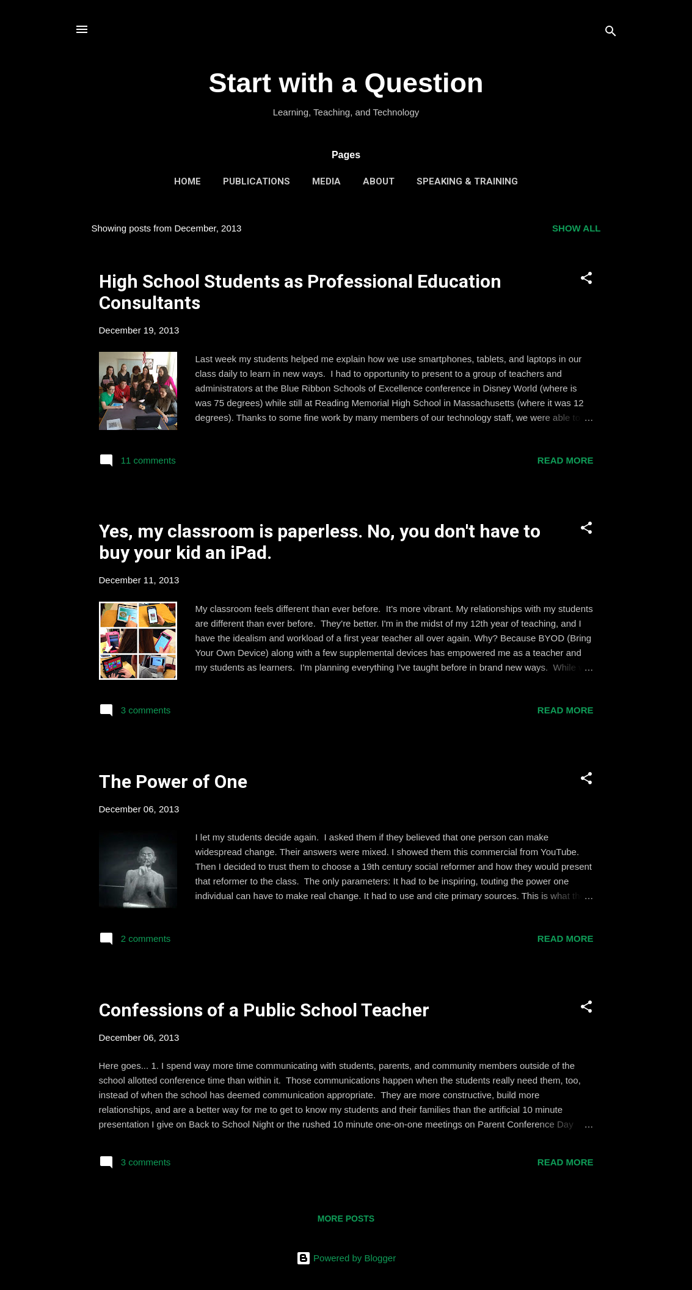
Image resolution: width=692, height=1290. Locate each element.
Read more (565, 460)
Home (187, 181)
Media (326, 181)
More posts (346, 1218)
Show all (576, 228)
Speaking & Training (467, 181)
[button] (586, 280)
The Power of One (173, 781)
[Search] (610, 33)
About (379, 181)
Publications (256, 181)
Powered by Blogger (346, 1258)
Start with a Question (345, 82)
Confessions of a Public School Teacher (264, 1010)
